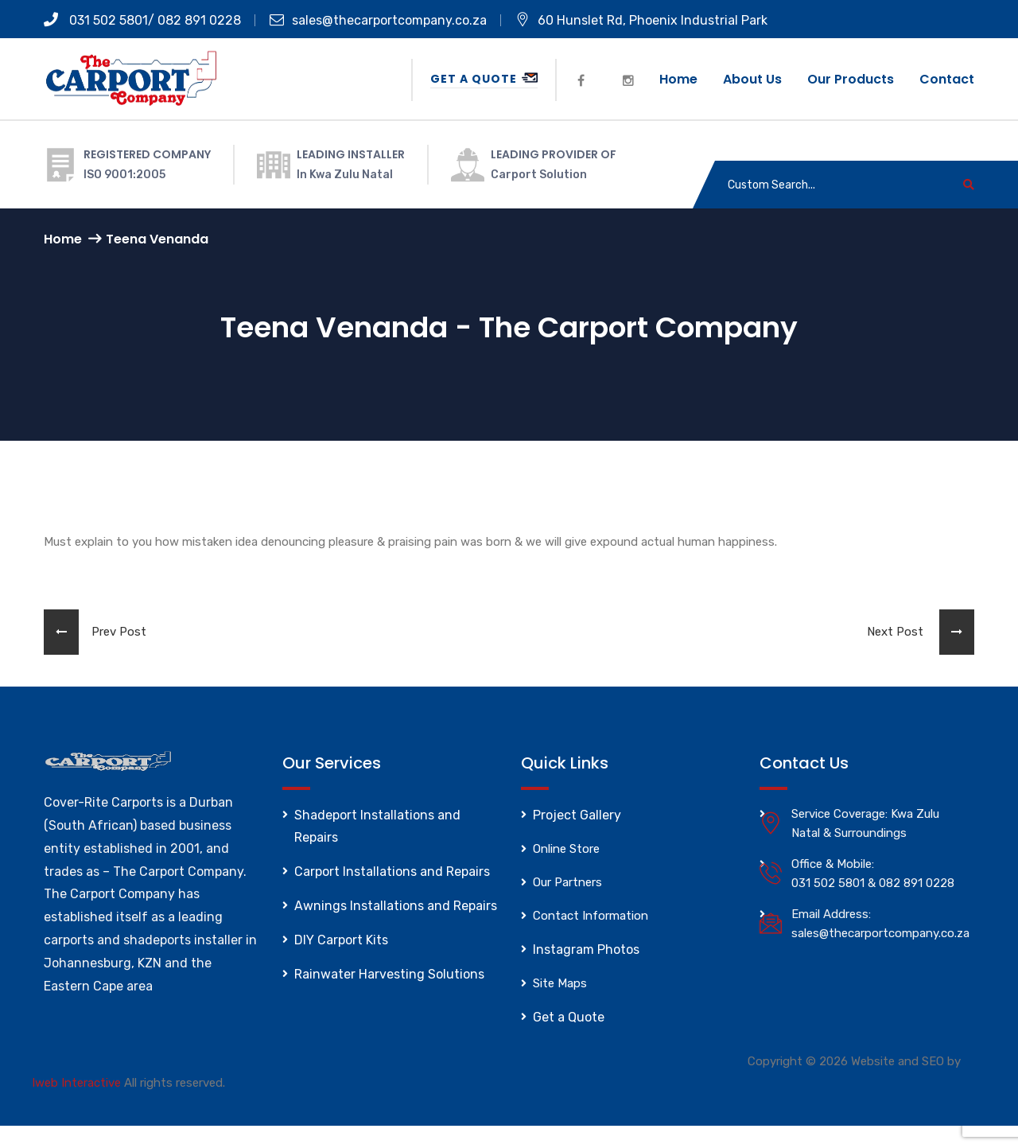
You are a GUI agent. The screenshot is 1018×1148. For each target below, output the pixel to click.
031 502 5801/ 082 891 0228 (142, 20)
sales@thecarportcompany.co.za (378, 20)
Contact (946, 79)
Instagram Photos (586, 949)
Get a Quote (484, 79)
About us (752, 79)
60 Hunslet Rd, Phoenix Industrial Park (641, 20)
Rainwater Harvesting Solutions (389, 974)
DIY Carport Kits (341, 940)
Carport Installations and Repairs (392, 871)
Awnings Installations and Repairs (395, 905)
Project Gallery (577, 815)
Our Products (850, 79)
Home (678, 79)
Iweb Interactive (76, 1083)
